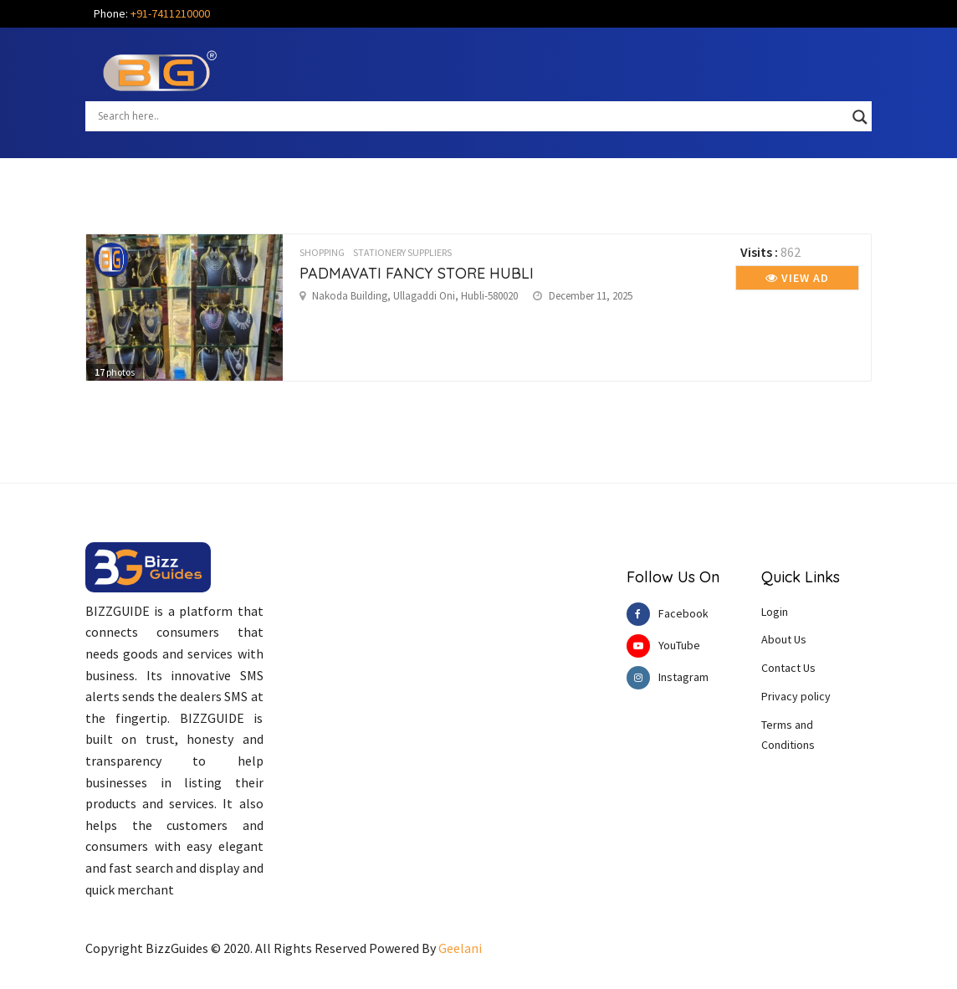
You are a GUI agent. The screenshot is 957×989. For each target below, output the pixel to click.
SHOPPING (322, 252)
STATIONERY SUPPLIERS (402, 252)
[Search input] (471, 115)
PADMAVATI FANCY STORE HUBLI (416, 273)
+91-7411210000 (170, 13)
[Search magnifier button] (860, 117)
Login (774, 611)
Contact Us (788, 667)
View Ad (797, 277)
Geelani (460, 948)
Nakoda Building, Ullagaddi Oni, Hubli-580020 (415, 296)
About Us (783, 639)
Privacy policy (796, 696)
